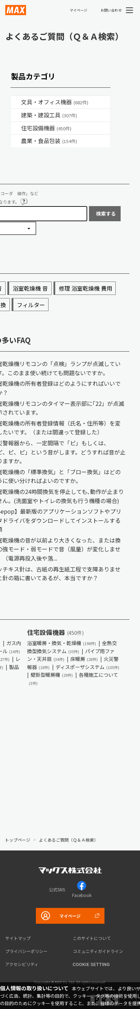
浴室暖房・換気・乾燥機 (61, 642)
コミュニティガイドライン (98, 951)
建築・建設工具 (49, 115)
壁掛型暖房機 (52, 674)
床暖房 (84, 658)
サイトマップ (18, 938)
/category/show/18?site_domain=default (16, 115)
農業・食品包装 (49, 140)
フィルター (31, 305)
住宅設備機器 (46, 128)
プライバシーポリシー (26, 951)
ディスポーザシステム (87, 666)
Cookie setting (91, 964)
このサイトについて (92, 938)
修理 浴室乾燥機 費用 (85, 288)
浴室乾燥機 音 (30, 288)
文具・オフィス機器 (54, 102)
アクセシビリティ (21, 964)
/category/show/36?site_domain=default (16, 128)
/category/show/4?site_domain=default (16, 102)
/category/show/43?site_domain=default (16, 141)
